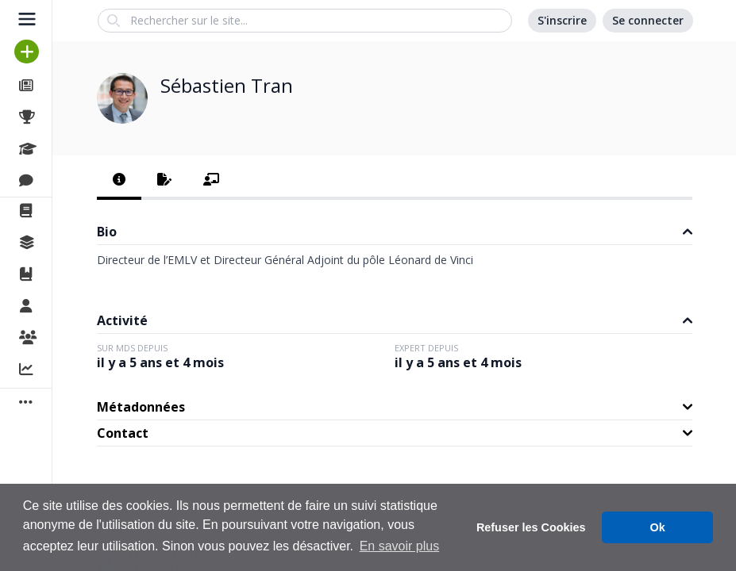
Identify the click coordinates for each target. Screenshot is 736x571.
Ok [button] (657, 527)
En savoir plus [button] (400, 546)
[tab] (119, 181)
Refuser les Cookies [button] (531, 527)
